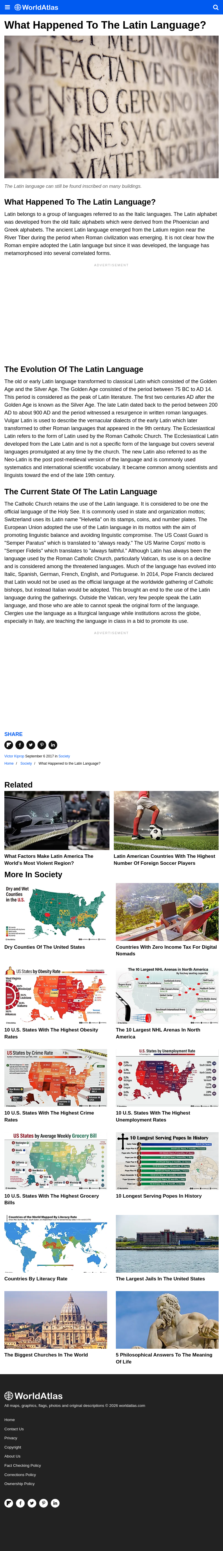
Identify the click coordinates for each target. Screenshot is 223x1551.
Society (64, 756)
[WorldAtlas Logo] (38, 7)
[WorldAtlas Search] (216, 7)
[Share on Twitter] (30, 745)
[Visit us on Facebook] (20, 1503)
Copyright (12, 1447)
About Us (12, 1456)
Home (9, 1420)
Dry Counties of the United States (44, 947)
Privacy (10, 1438)
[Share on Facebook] (19, 745)
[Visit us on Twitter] (32, 1503)
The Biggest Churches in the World (46, 1355)
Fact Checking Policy (22, 1465)
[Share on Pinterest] (41, 745)
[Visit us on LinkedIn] (55, 1503)
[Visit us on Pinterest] (43, 1503)
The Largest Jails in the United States (160, 1279)
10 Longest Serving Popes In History (159, 1196)
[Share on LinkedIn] (52, 745)
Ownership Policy (19, 1484)
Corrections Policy (20, 1475)
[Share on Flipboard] (8, 745)
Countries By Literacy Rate (35, 1279)
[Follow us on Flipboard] (8, 1503)
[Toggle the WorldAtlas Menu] (7, 7)
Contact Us (14, 1429)
